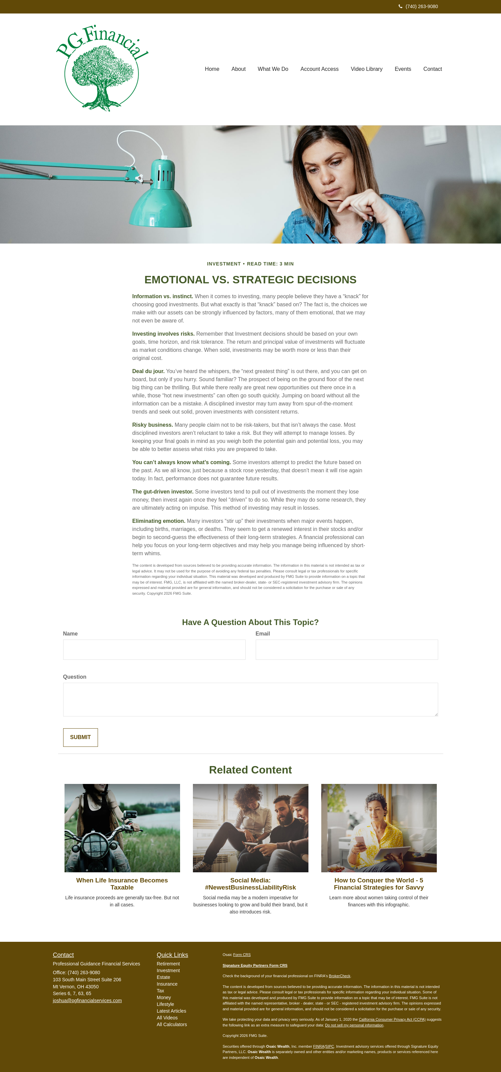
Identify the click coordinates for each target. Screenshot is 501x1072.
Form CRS (242, 955)
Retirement (168, 963)
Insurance (167, 984)
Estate (163, 977)
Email (263, 634)
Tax (160, 990)
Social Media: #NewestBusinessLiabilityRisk (250, 884)
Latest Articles (171, 1011)
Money (164, 997)
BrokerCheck (340, 976)
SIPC (329, 1046)
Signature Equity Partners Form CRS (255, 965)
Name (70, 634)
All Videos (167, 1017)
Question (74, 677)
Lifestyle (165, 1004)
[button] (238, 69)
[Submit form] (80, 737)
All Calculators (172, 1024)
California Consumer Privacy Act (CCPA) (392, 1019)
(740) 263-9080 (418, 6)
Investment (168, 970)
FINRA (318, 1046)
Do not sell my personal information (354, 1025)
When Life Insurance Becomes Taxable (122, 884)
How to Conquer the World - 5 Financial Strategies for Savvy (379, 884)
